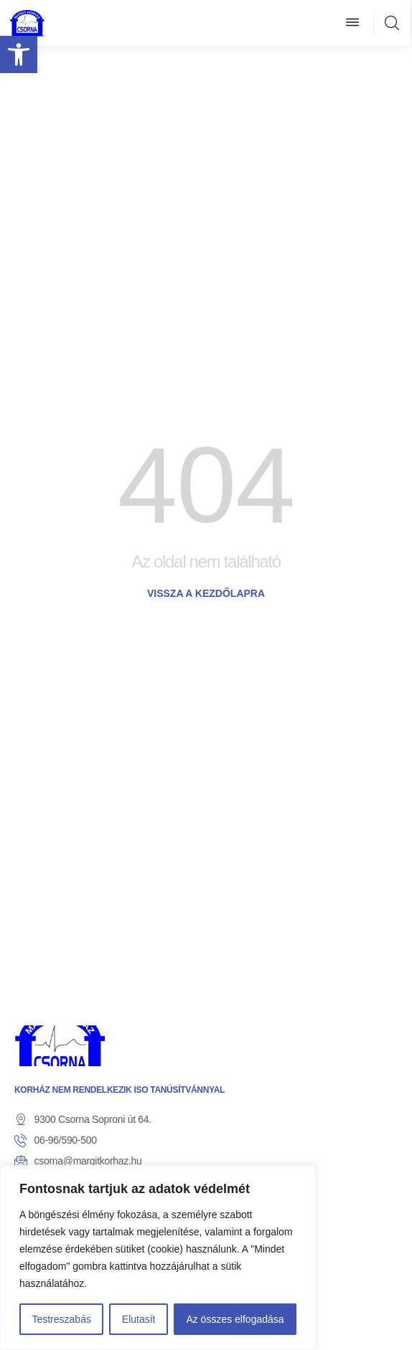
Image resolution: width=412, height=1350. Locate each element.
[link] (18, 54)
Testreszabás (61, 1319)
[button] (352, 23)
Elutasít (139, 1319)
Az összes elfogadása (235, 1319)
